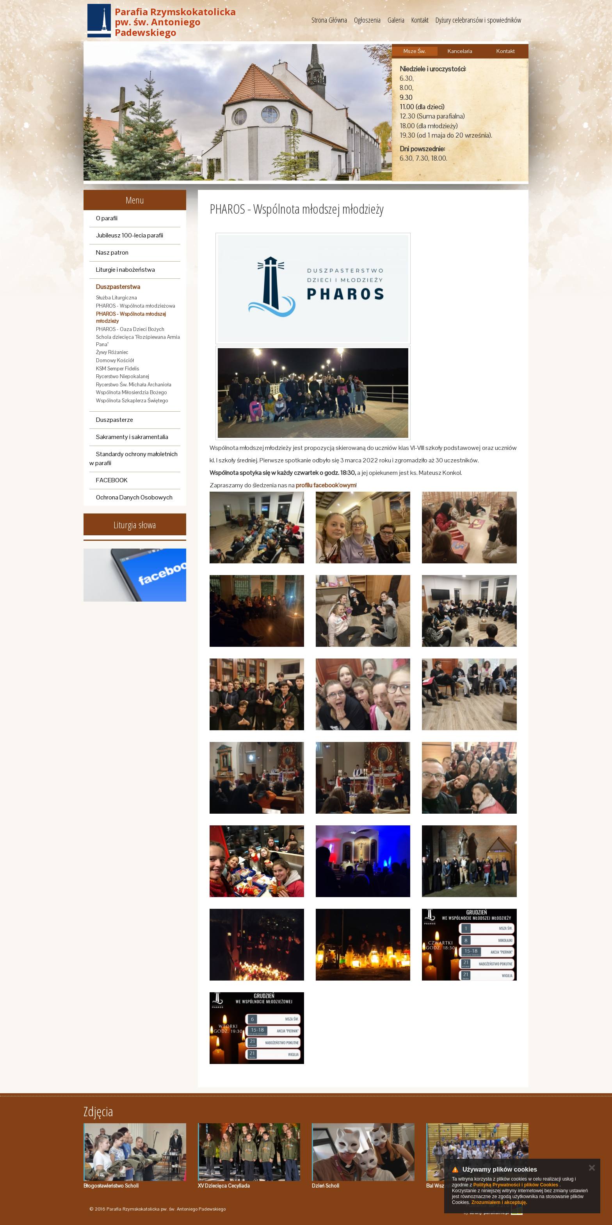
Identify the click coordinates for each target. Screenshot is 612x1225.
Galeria (396, 20)
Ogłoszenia (367, 20)
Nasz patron (112, 252)
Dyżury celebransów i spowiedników (478, 20)
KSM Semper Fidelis (117, 368)
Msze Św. (415, 51)
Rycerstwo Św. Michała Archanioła (133, 384)
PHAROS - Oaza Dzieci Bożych (130, 329)
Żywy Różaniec (112, 352)
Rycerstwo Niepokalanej (122, 376)
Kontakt (420, 20)
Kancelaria (460, 51)
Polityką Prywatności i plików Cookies (515, 1185)
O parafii (106, 218)
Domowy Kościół (115, 360)
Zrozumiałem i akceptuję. (499, 1202)
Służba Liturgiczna (116, 297)
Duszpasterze (114, 420)
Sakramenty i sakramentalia (132, 437)
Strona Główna (329, 20)
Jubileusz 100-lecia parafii (129, 235)
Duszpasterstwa (118, 287)
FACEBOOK (112, 480)
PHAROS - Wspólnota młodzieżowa (135, 306)
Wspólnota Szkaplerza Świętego (132, 400)
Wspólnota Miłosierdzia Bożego (131, 392)
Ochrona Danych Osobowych (134, 497)
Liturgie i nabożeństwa (125, 270)
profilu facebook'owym (326, 485)
